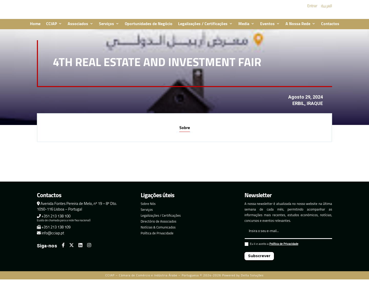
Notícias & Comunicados (158, 231)
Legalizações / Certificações (203, 27)
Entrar (312, 7)
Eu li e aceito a (271, 248)
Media (243, 27)
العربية (326, 7)
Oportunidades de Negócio (148, 27)
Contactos (330, 27)
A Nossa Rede (297, 27)
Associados (78, 27)
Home (35, 27)
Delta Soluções (252, 279)
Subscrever (259, 259)
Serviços (106, 27)
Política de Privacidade (157, 237)
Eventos (267, 27)
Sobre (184, 131)
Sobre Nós (148, 207)
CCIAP (51, 27)
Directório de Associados (158, 225)
